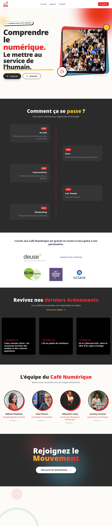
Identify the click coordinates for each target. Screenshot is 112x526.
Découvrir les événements (56, 470)
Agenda (53, 4)
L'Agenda (12, 76)
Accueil (43, 4)
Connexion (103, 4)
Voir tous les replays (56, 310)
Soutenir (62, 4)
